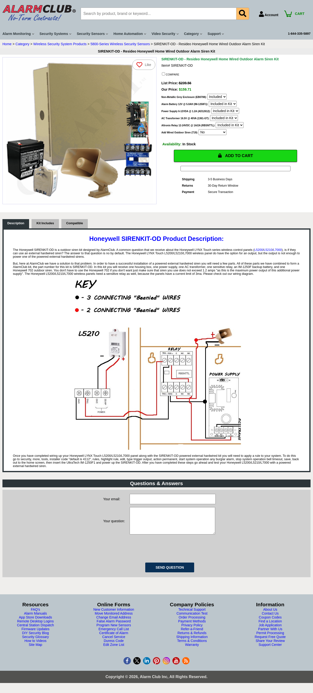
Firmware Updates (35, 634)
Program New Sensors (114, 630)
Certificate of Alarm (113, 638)
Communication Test (192, 618)
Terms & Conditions (192, 646)
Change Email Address (113, 622)
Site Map (35, 650)
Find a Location (270, 626)
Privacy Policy (191, 630)
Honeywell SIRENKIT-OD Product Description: (156, 238)
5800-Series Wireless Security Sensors (120, 44)
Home (6, 44)
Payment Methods (192, 626)
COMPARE (170, 74)
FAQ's (35, 615)
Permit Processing (270, 638)
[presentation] (167, 552)
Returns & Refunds (192, 638)
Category (22, 44)
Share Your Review (270, 646)
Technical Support (191, 615)
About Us (270, 615)
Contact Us (270, 618)
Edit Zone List (113, 650)
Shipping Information (192, 642)
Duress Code (114, 646)
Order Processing (192, 622)
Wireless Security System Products (60, 44)
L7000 (277, 250)
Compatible (74, 223)
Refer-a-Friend (192, 634)
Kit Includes (45, 223)
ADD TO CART (235, 155)
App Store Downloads (35, 622)
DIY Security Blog (35, 638)
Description (15, 223)
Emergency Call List (114, 634)
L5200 (258, 250)
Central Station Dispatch (35, 630)
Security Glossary (35, 642)
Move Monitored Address (114, 618)
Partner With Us (270, 634)
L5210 (268, 250)
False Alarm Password (114, 626)
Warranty (192, 650)
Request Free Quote (270, 642)
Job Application (270, 630)
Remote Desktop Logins (35, 626)
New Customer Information (113, 615)
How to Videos (35, 646)
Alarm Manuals (35, 618)
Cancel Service (113, 642)
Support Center (270, 650)
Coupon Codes (270, 622)
